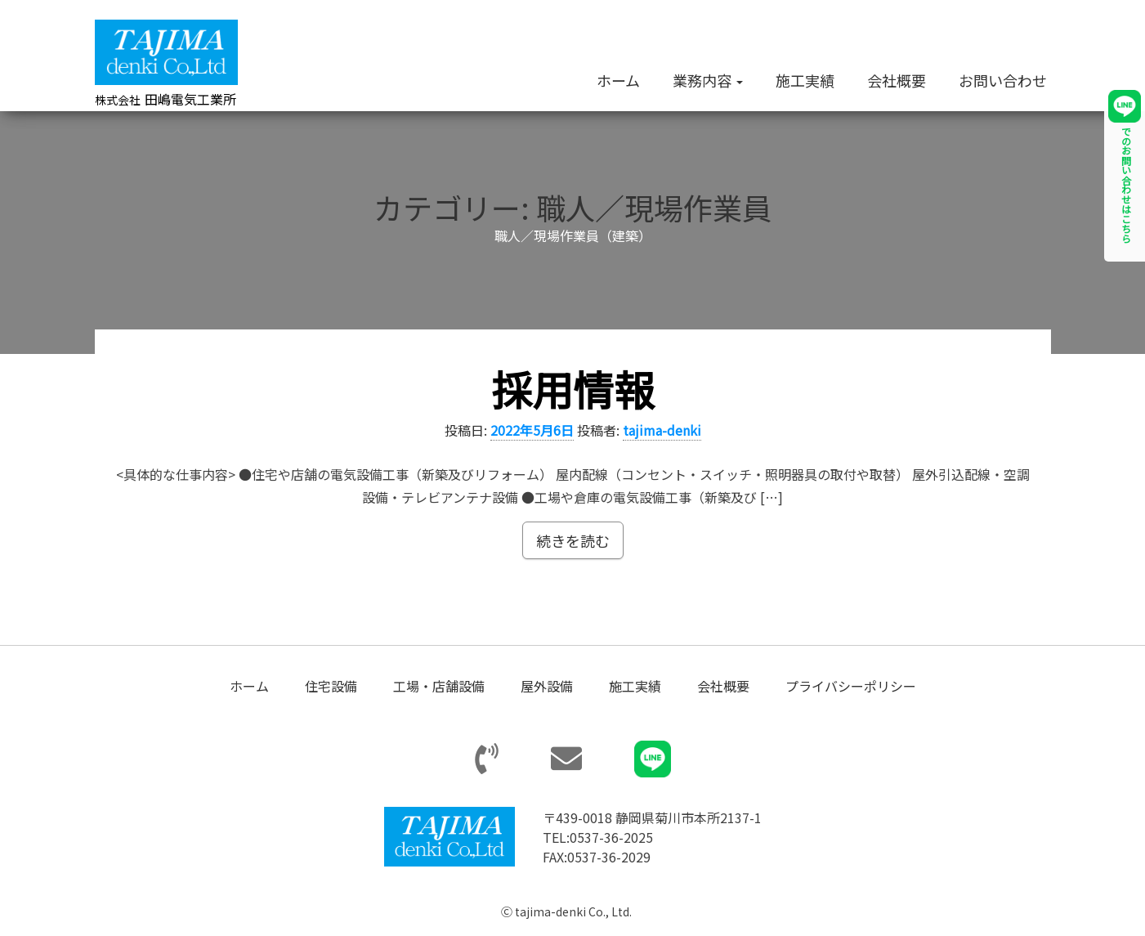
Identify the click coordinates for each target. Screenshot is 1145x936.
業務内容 (708, 80)
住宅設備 (331, 687)
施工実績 (805, 80)
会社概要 (896, 80)
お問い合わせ (1003, 80)
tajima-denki (662, 431)
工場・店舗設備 (439, 687)
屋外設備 (547, 687)
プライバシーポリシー (850, 687)
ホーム (618, 80)
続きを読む (573, 542)
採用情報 (573, 389)
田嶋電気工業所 (165, 99)
